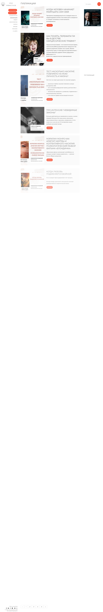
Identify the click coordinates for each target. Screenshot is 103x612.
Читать (50, 25)
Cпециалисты (13, 15)
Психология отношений (37, 23)
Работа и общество (36, 128)
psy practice (8, 4)
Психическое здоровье (37, 100)
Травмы (36, 58)
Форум (15, 24)
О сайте (15, 31)
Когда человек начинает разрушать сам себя (60, 10)
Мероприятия (13, 22)
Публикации (13, 17)
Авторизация (12, 12)
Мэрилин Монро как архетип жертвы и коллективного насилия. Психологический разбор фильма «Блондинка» (61, 146)
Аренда (15, 26)
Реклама (14, 28)
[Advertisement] (92, 49)
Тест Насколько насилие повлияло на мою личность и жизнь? (60, 76)
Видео (15, 19)
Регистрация (13, 10)
